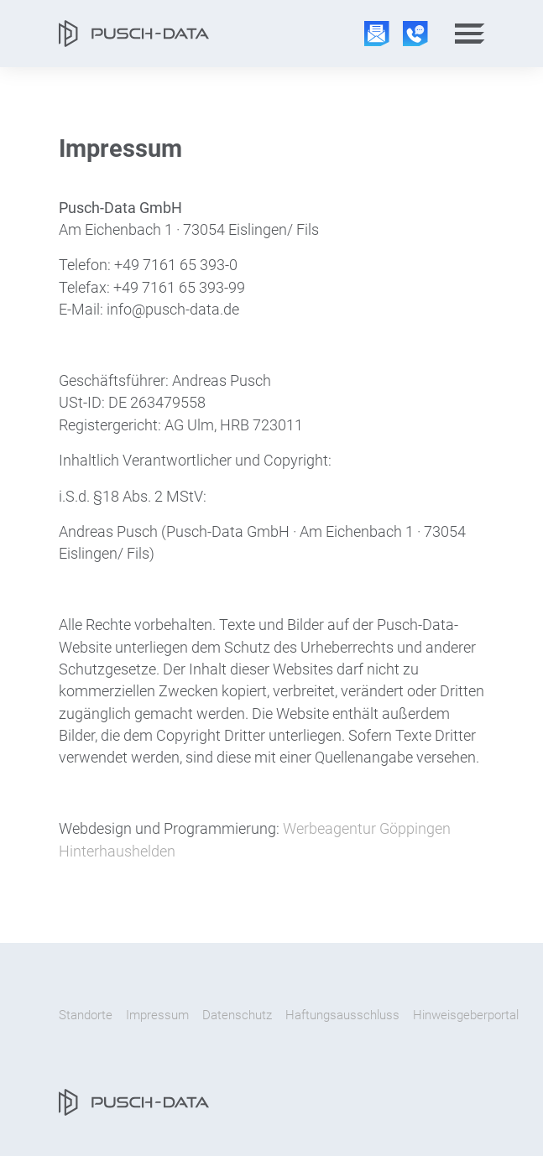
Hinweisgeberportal (466, 1015)
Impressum (157, 1015)
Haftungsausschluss (342, 1015)
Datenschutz (237, 1015)
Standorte (85, 1015)
